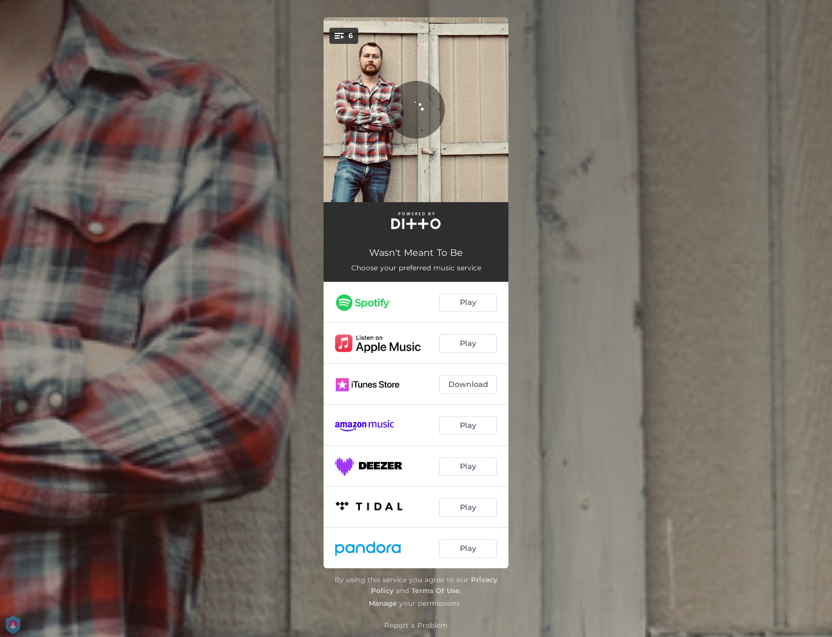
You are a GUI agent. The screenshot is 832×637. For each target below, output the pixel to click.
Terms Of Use (435, 590)
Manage (383, 603)
